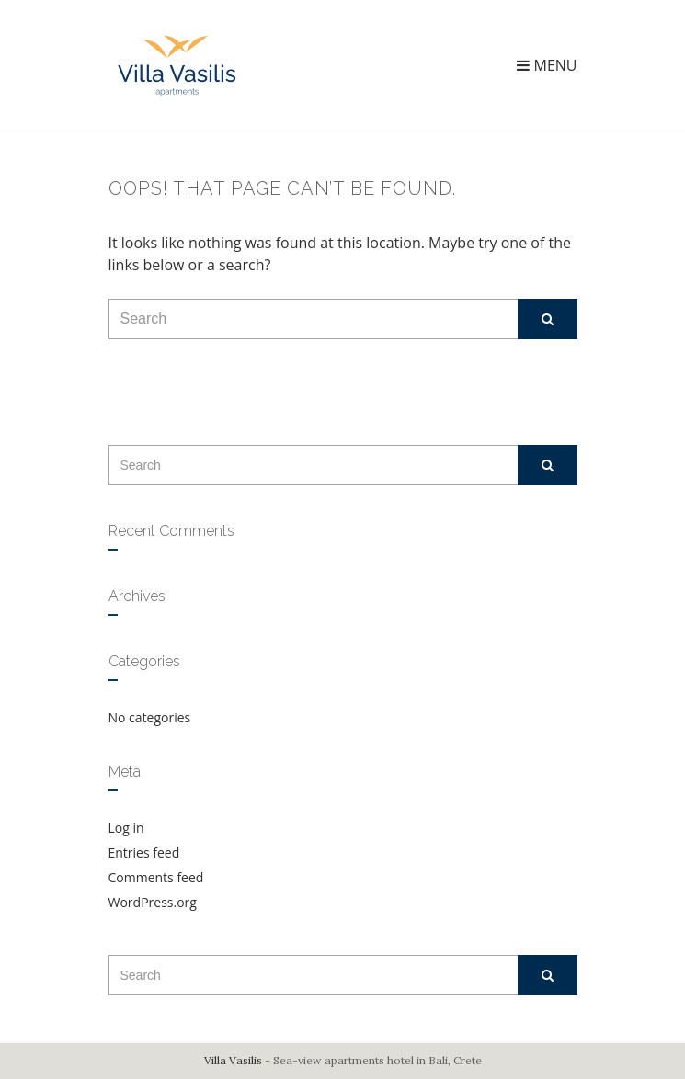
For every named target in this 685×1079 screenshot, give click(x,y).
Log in (126, 827)
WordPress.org (152, 902)
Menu (547, 65)
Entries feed (144, 852)
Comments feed (156, 877)
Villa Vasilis (233, 1060)
